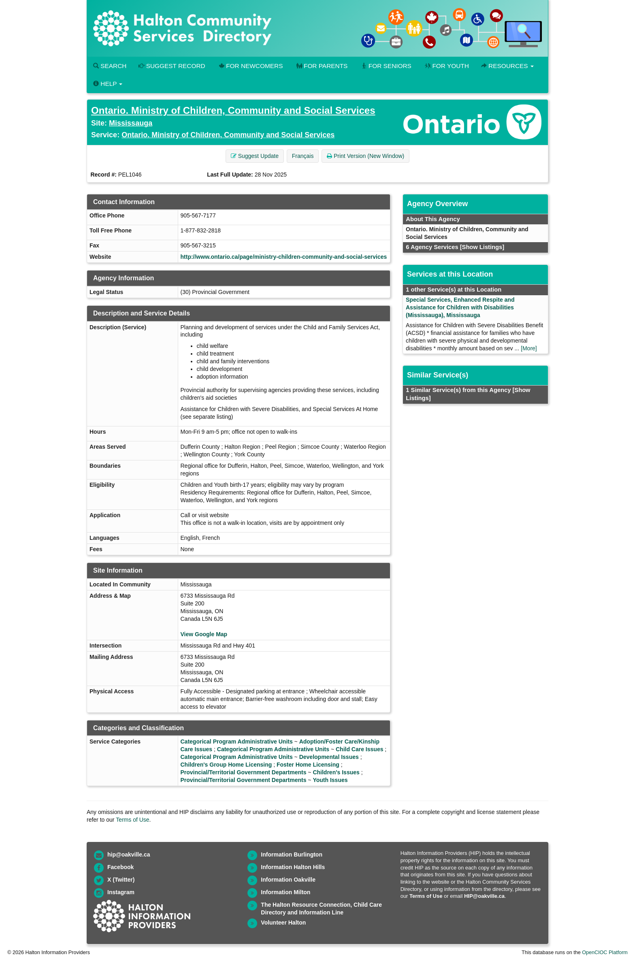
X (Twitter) (120, 879)
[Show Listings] (482, 247)
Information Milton (285, 892)
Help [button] (107, 83)
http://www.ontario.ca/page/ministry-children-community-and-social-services (284, 257)
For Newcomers (250, 65)
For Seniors (385, 65)
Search (109, 65)
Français (303, 156)
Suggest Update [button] (255, 156)
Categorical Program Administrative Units (237, 741)
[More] (529, 348)
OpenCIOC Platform (605, 952)
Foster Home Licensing (308, 764)
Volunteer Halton (283, 922)
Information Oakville (288, 879)
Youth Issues (330, 780)
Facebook (120, 867)
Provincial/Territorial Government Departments (244, 772)
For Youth (446, 65)
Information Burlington (291, 854)
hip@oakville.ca (128, 854)
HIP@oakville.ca (484, 896)
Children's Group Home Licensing (226, 764)
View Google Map (204, 634)
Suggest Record (172, 65)
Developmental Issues (329, 757)
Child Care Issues (360, 749)
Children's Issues (336, 772)
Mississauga (130, 123)
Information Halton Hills (293, 867)
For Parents (321, 65)
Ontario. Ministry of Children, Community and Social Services (233, 110)
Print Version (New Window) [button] (365, 156)
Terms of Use (132, 819)
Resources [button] (507, 65)
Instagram (120, 892)
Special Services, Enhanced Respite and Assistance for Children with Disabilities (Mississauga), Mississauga (460, 307)
